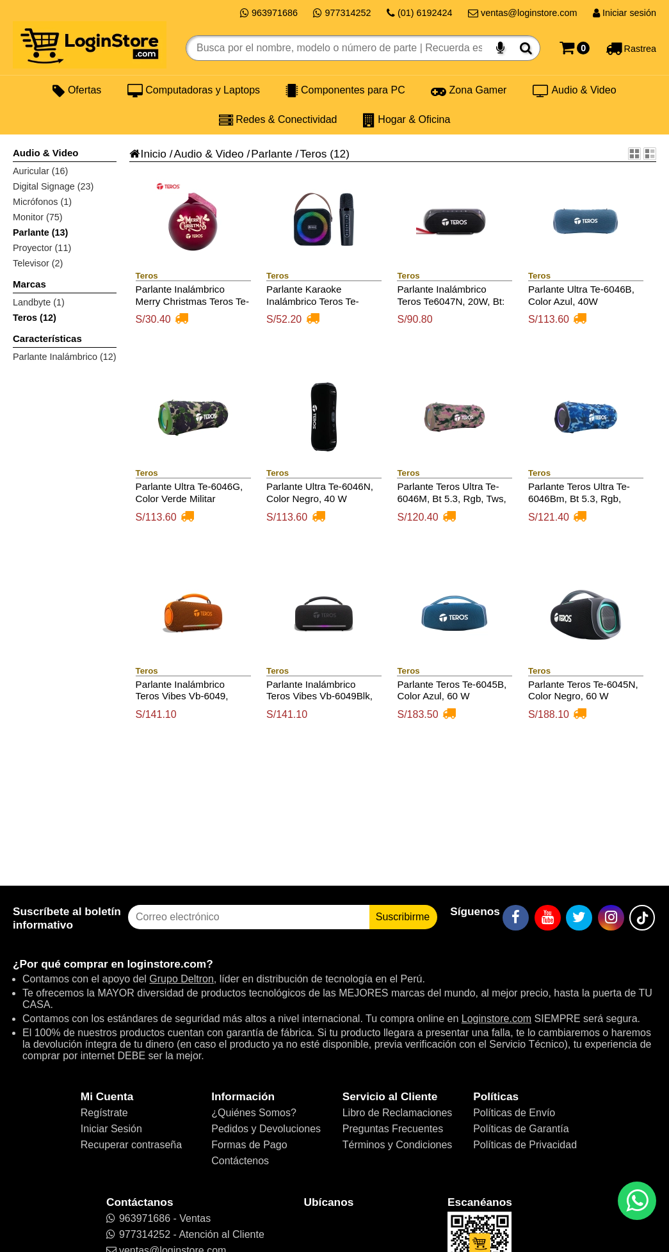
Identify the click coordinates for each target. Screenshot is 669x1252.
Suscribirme (403, 916)
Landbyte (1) (39, 302)
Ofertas (76, 90)
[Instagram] (611, 918)
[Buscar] (526, 48)
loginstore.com (166, 963)
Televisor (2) (38, 263)
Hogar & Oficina (406, 120)
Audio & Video (575, 90)
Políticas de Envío (514, 1112)
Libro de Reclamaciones (398, 1112)
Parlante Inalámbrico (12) (65, 357)
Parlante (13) (40, 232)
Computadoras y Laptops (193, 90)
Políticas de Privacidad (525, 1144)
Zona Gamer (468, 90)
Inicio (147, 154)
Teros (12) (34, 318)
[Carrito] (575, 48)
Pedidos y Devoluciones (266, 1128)
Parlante (271, 154)
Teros (313, 154)
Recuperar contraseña (131, 1144)
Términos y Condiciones (398, 1144)
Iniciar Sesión (111, 1128)
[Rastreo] (631, 48)
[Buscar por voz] (500, 48)
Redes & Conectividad (278, 120)
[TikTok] (642, 918)
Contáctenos (240, 1160)
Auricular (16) (40, 171)
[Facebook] (516, 918)
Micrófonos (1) (42, 202)
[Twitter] (579, 918)
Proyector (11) (42, 248)
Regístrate (104, 1112)
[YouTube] (548, 918)
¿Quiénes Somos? (253, 1112)
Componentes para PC (345, 90)
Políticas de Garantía (520, 1128)
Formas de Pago (249, 1144)
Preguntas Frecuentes (393, 1128)
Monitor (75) (38, 217)
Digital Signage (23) (53, 186)
